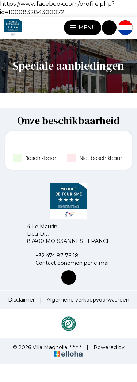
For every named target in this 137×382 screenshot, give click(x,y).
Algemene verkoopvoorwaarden (88, 299)
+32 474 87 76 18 (53, 255)
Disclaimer (21, 299)
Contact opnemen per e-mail (68, 263)
